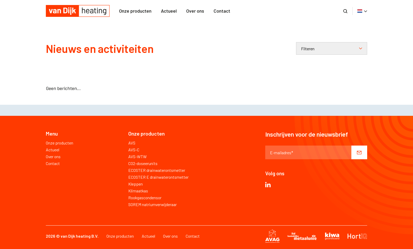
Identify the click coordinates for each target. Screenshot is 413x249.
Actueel (169, 11)
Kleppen (135, 183)
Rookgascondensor (144, 197)
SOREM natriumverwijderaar (152, 204)
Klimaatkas (138, 190)
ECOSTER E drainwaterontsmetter (158, 177)
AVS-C (133, 149)
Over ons (195, 11)
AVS (131, 142)
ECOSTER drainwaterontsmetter (156, 170)
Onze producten (135, 11)
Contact (222, 11)
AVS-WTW (137, 156)
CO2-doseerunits (143, 163)
